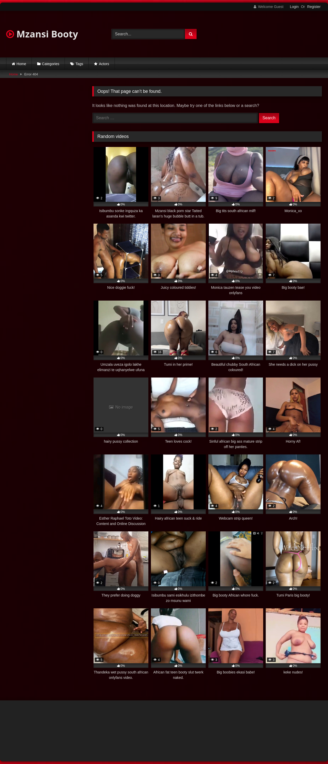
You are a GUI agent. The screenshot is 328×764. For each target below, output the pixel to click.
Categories (50, 64)
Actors (104, 64)
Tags (79, 64)
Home (21, 64)
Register (314, 7)
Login (294, 7)
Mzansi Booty (42, 34)
